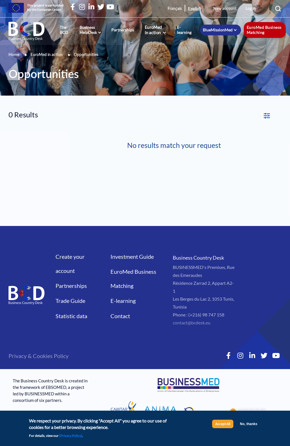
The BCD (64, 30)
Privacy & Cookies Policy (38, 343)
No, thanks (248, 424)
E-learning (184, 30)
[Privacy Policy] (70, 436)
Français (175, 9)
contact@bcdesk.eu (191, 310)
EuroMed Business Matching (264, 30)
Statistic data (71, 303)
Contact (120, 303)
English (194, 9)
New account (224, 9)
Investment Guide (132, 244)
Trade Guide (70, 288)
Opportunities (86, 55)
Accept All (222, 424)
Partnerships (122, 29)
